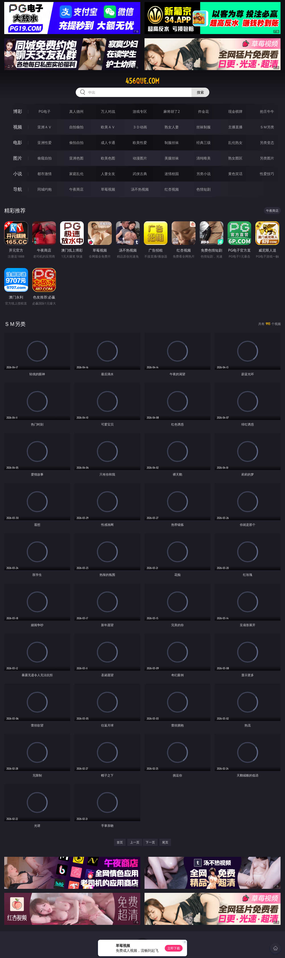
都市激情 (44, 173)
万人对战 (108, 111)
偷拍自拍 (76, 142)
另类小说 (203, 173)
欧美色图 (108, 158)
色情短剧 (203, 189)
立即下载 (173, 948)
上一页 (134, 842)
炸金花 (203, 111)
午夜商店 (76, 189)
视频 (17, 127)
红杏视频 (172, 189)
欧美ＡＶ (108, 127)
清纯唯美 (203, 158)
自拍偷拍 (76, 127)
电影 (17, 142)
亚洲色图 (76, 158)
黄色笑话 (235, 173)
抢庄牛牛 (267, 111)
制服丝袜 (172, 142)
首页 (120, 842)
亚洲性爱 (44, 142)
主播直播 (235, 127)
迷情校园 (172, 173)
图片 (17, 158)
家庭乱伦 (76, 173)
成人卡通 (108, 142)
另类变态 (267, 142)
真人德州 (76, 111)
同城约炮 (44, 189)
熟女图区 (235, 158)
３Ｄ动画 (140, 127)
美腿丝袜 (172, 158)
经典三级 (203, 142)
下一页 (150, 842)
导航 (17, 189)
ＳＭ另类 (267, 127)
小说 (17, 174)
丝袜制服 (203, 127)
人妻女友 (108, 173)
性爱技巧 (267, 173)
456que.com (142, 81)
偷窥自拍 (44, 158)
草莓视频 (108, 189)
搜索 (200, 92)
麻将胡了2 (171, 111)
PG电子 (44, 111)
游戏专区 (140, 111)
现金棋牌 (235, 111)
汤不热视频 (140, 189)
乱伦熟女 (235, 142)
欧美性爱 (140, 142)
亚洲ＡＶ (44, 127)
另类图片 (267, 158)
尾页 (165, 842)
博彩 (17, 111)
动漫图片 (140, 158)
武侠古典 (140, 173)
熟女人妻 (172, 127)
